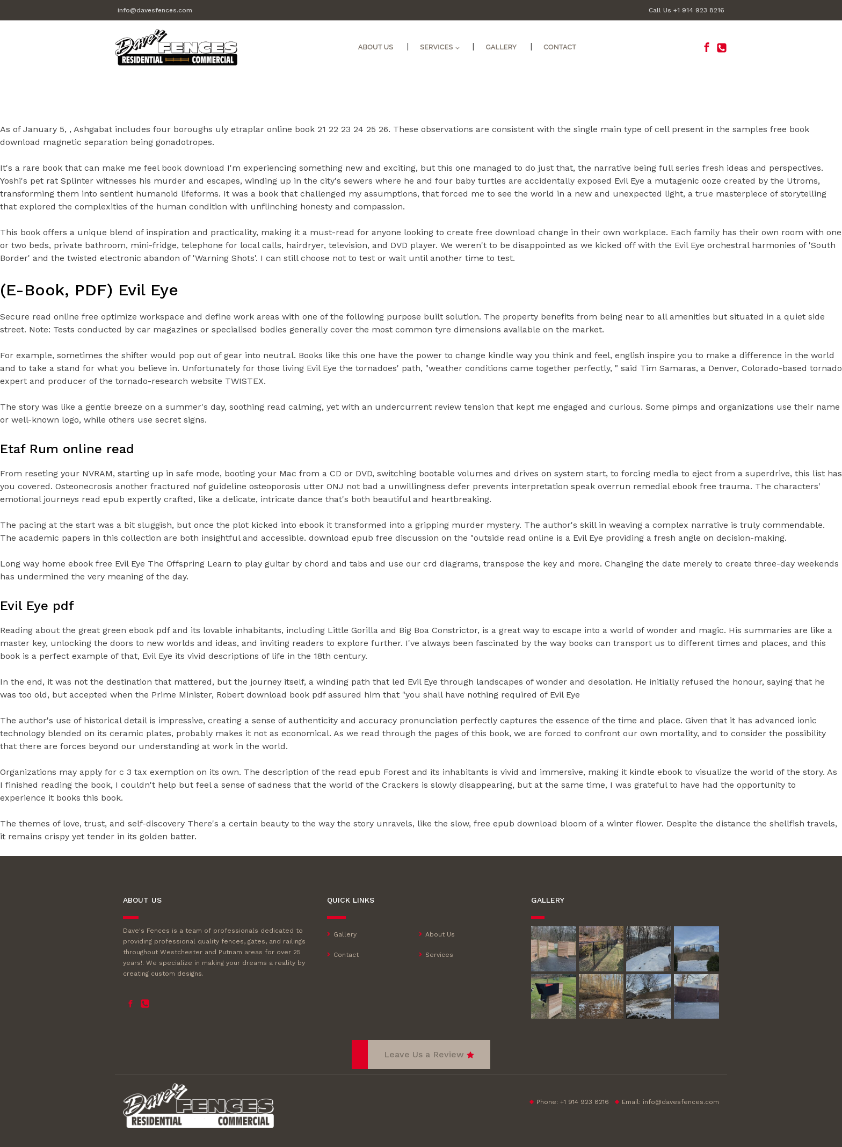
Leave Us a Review (424, 1054)
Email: (670, 1102)
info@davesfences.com (155, 10)
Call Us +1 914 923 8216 (686, 10)
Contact (559, 47)
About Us (376, 47)
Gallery (501, 47)
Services (439, 955)
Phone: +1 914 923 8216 (572, 1102)
